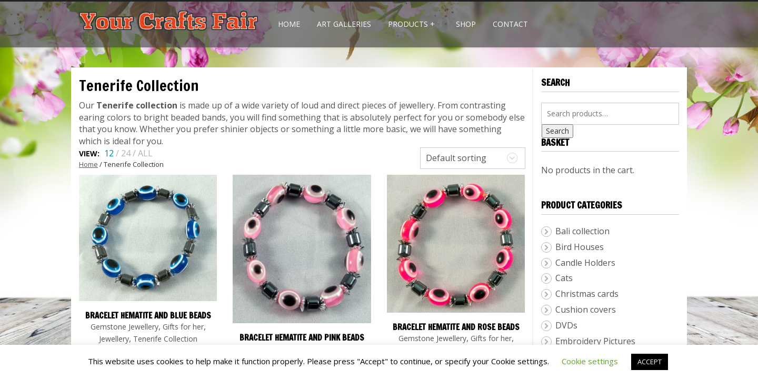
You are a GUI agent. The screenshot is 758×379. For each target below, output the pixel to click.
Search (557, 131)
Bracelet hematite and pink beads (302, 337)
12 (109, 153)
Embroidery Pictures (595, 341)
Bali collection (582, 231)
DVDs (566, 325)
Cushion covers (585, 309)
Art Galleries (344, 24)
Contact (510, 24)
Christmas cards (587, 294)
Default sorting (456, 158)
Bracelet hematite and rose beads (456, 327)
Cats (564, 278)
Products (411, 24)
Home (289, 24)
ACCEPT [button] (649, 361)
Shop (466, 24)
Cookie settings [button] (590, 361)
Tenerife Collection (165, 339)
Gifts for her (183, 327)
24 (126, 153)
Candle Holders (585, 262)
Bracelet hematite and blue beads (148, 315)
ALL (145, 153)
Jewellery (114, 339)
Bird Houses (579, 247)
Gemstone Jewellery (124, 327)
